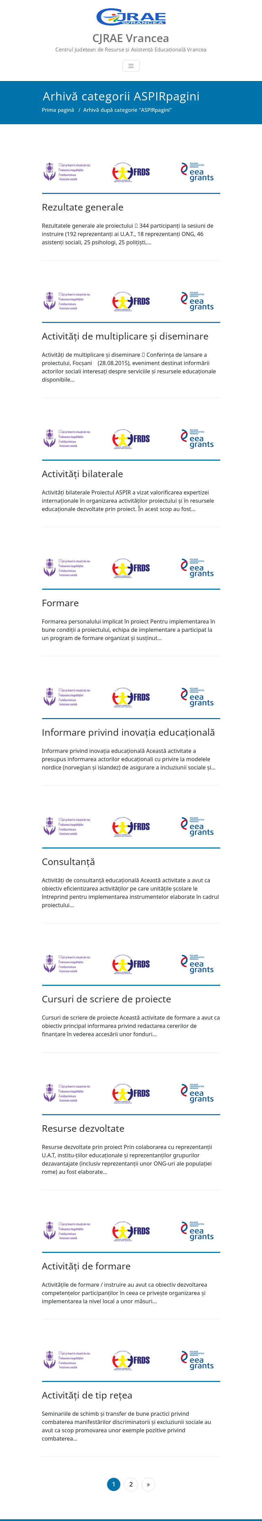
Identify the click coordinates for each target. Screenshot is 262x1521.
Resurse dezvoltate (83, 1128)
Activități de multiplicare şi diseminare (125, 336)
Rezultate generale (82, 206)
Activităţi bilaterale (82, 473)
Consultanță (68, 861)
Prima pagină (58, 109)
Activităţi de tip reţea (87, 1394)
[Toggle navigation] (131, 66)
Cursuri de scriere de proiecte (106, 998)
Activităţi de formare (86, 1265)
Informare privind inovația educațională (128, 732)
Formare (60, 602)
